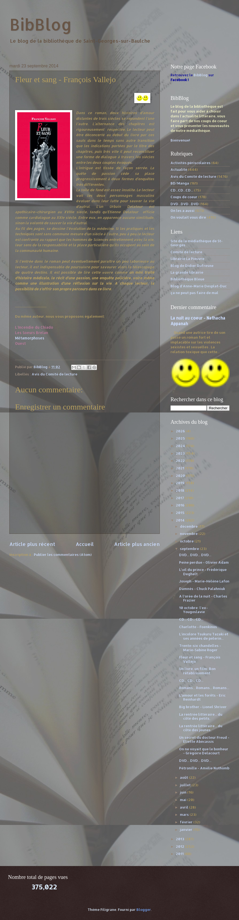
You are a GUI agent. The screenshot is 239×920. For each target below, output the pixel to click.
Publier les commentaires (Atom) (63, 554)
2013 (180, 839)
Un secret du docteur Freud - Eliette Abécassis (204, 739)
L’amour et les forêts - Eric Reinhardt (202, 697)
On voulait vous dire (188, 217)
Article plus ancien (137, 544)
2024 (181, 446)
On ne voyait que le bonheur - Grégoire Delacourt (203, 751)
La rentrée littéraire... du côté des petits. (200, 716)
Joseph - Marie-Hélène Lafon (204, 581)
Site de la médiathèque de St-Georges (197, 243)
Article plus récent (32, 544)
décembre (189, 526)
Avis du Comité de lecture (54, 374)
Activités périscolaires (191, 163)
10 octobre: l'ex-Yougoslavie (193, 610)
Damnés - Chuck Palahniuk (202, 588)
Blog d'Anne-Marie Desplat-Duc (199, 286)
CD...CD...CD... (182, 190)
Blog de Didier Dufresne (192, 265)
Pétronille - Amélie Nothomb (204, 768)
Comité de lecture (186, 252)
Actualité (179, 169)
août (184, 777)
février (186, 822)
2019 (180, 483)
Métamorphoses (29, 338)
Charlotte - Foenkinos (198, 627)
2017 (180, 498)
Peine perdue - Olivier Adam (204, 562)
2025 (181, 438)
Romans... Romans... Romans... (204, 688)
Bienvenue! (180, 140)
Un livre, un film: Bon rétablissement (197, 671)
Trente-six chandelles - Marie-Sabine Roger (200, 647)
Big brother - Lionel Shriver (203, 707)
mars (185, 814)
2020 (181, 475)
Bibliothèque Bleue (187, 279)
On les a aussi (182, 210)
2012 (180, 846)
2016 (180, 505)
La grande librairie (187, 272)
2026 (181, 431)
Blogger (143, 909)
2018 (180, 490)
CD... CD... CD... (191, 619)
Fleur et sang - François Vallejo (199, 659)
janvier (186, 829)
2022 (181, 460)
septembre (190, 548)
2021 (180, 468)
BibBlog (40, 24)
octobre (187, 541)
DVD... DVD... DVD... (195, 555)
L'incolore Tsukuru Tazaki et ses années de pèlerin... (203, 636)
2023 (181, 453)
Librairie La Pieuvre (187, 258)
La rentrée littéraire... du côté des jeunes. (200, 728)
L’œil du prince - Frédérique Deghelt (203, 571)
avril (184, 807)
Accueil (85, 544)
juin (183, 792)
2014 (180, 520)
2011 (180, 854)
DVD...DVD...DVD (185, 204)
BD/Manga (180, 183)
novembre (189, 533)
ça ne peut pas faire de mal (194, 293)
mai (183, 800)
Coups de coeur (184, 197)
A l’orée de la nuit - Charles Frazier (203, 598)
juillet (185, 785)
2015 (180, 512)
